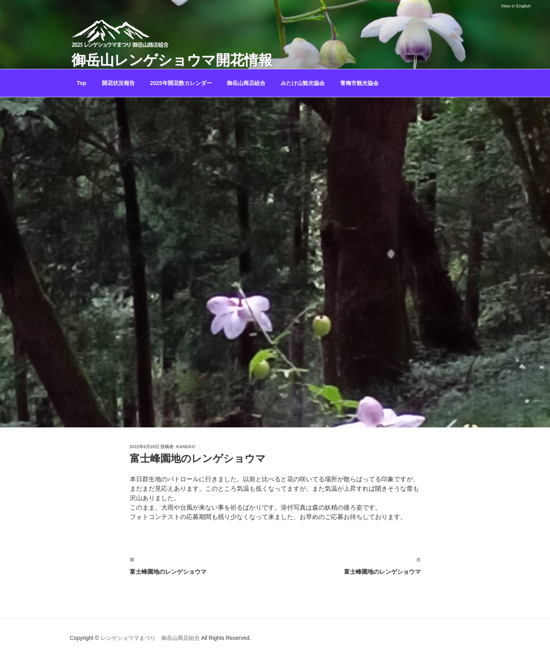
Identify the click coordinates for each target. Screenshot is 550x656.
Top (81, 83)
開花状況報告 (118, 83)
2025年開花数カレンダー (181, 83)
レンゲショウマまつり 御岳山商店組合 (150, 638)
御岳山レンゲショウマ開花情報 (172, 60)
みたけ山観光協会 (303, 83)
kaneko (185, 446)
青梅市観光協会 (359, 83)
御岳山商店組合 (246, 83)
